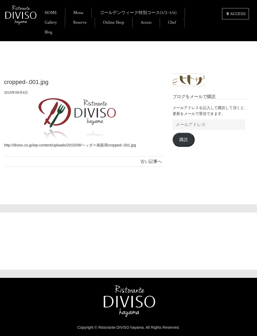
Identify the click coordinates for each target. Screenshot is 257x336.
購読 (183, 139)
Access (146, 22)
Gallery (51, 22)
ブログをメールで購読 (194, 96)
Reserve (80, 22)
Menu (78, 13)
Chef (172, 22)
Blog (48, 32)
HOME (51, 13)
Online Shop (113, 22)
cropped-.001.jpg (26, 82)
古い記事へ (151, 161)
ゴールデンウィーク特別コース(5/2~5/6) (138, 13)
